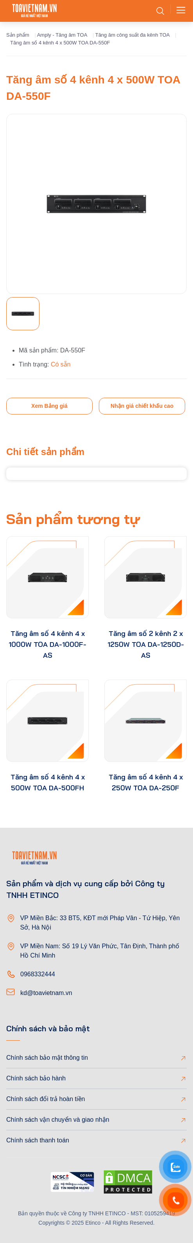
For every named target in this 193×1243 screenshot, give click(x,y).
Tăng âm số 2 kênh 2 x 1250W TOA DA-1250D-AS (145, 644)
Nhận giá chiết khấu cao (142, 406)
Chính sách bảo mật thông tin (47, 1057)
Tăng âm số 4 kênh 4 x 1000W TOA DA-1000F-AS (47, 644)
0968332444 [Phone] (37, 974)
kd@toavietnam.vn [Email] (46, 993)
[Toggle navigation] (178, 11)
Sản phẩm (17, 35)
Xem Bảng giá (49, 406)
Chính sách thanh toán (37, 1140)
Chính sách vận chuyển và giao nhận (57, 1119)
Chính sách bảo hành (36, 1078)
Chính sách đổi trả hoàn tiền (45, 1099)
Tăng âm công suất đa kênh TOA (132, 35)
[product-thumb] (47, 577)
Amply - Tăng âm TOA (62, 35)
